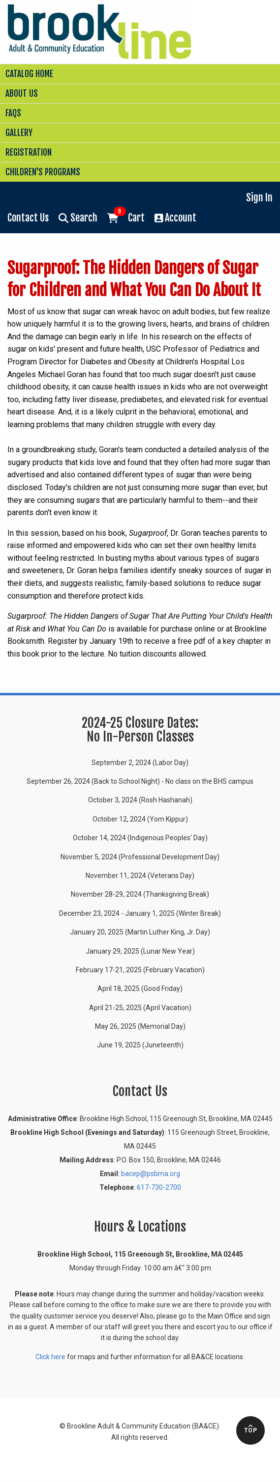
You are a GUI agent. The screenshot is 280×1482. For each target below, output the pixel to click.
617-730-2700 (159, 1187)
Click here (50, 1357)
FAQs (13, 113)
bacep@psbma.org (150, 1174)
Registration (28, 152)
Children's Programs (42, 172)
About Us (21, 93)
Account (176, 218)
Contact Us (28, 218)
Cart (126, 217)
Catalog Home (29, 74)
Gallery (18, 133)
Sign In (259, 198)
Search (78, 218)
